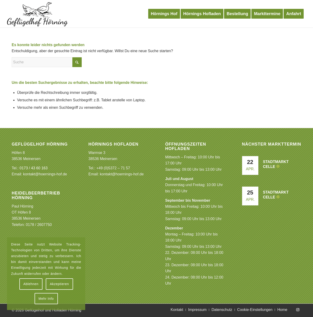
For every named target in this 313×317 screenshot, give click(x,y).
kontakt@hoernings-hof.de (45, 174)
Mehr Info (46, 298)
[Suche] (47, 62)
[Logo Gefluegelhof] (37, 13)
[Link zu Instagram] (297, 309)
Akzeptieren (59, 284)
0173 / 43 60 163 (34, 168)
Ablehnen (31, 284)
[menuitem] (164, 13)
